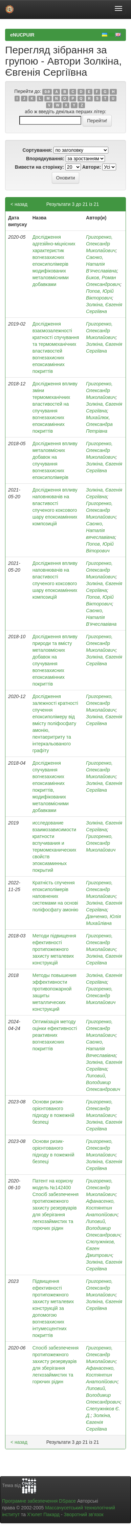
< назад (18, 204)
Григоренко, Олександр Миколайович (100, 243)
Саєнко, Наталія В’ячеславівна (101, 264)
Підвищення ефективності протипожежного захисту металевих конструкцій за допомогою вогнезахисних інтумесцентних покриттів (53, 1308)
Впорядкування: (45, 158)
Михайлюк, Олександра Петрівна (99, 424)
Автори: (91, 167)
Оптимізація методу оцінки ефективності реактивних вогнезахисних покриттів (54, 1035)
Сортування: (37, 150)
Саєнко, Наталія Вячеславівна (101, 1048)
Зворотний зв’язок (83, 1514)
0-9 (47, 92)
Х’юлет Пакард (43, 1514)
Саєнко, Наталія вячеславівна (100, 530)
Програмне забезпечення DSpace (39, 1501)
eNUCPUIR (22, 35)
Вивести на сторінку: (39, 167)
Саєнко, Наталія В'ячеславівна (101, 617)
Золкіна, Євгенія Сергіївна (98, 1422)
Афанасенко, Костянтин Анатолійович (101, 1207)
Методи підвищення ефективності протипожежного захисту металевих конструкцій (54, 949)
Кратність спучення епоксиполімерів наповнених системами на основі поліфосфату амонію (55, 896)
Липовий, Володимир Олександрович (103, 1082)
